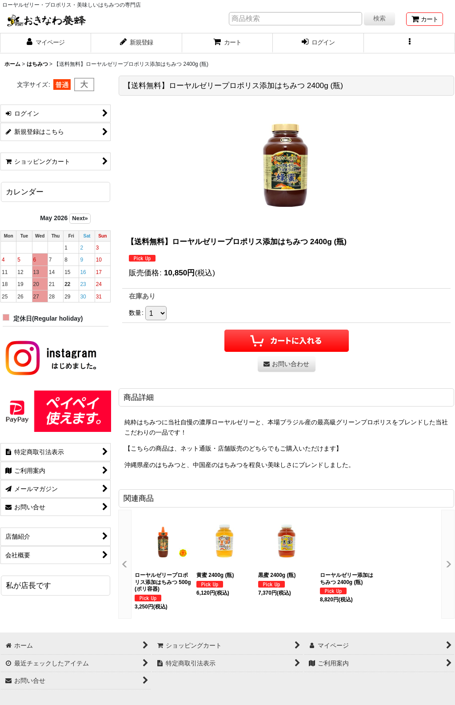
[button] (409, 43)
